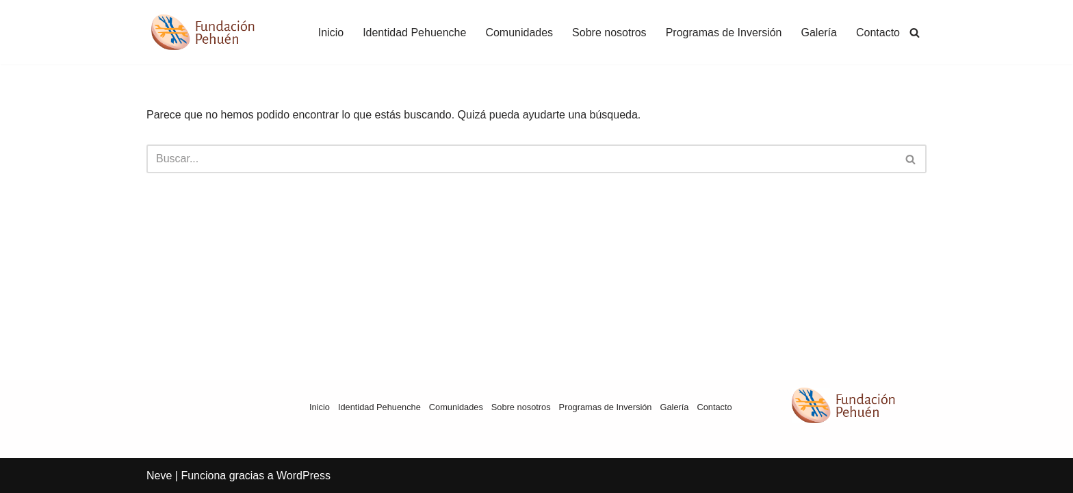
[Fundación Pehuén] (216, 32)
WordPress (303, 475)
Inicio (331, 32)
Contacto (878, 32)
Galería (818, 32)
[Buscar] (914, 32)
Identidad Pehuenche (414, 32)
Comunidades (519, 32)
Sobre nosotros (609, 32)
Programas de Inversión (724, 32)
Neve (159, 475)
